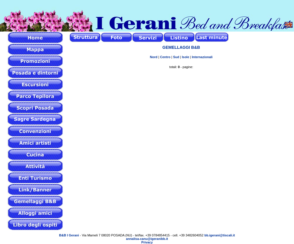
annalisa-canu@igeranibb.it (147, 238)
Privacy (147, 242)
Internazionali (202, 57)
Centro (165, 57)
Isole (185, 57)
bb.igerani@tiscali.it (219, 235)
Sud (176, 57)
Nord (153, 57)
